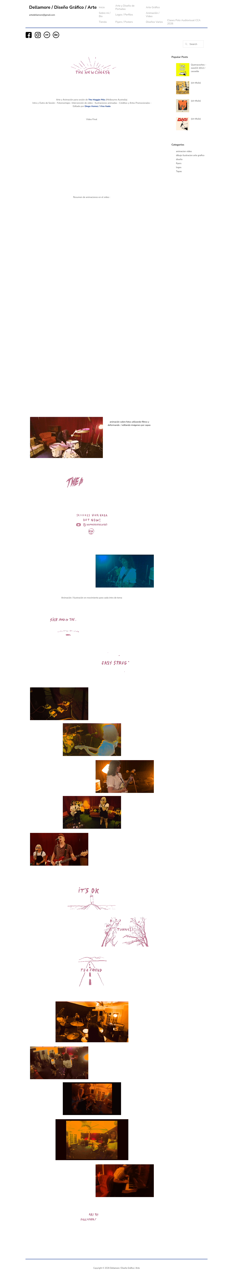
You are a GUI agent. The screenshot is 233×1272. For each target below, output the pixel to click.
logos (178, 167)
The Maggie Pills (96, 99)
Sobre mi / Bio (104, 14)
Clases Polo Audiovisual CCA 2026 (183, 22)
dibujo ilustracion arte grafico (190, 155)
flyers (178, 163)
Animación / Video (152, 14)
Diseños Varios (154, 22)
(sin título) (196, 82)
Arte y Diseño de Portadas (125, 7)
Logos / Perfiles (124, 14)
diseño (179, 159)
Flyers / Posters (124, 22)
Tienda (103, 22)
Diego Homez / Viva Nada (97, 106)
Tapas (179, 171)
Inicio (102, 7)
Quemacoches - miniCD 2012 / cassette (198, 68)
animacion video (184, 151)
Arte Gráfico (153, 7)
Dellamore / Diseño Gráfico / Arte (63, 7)
